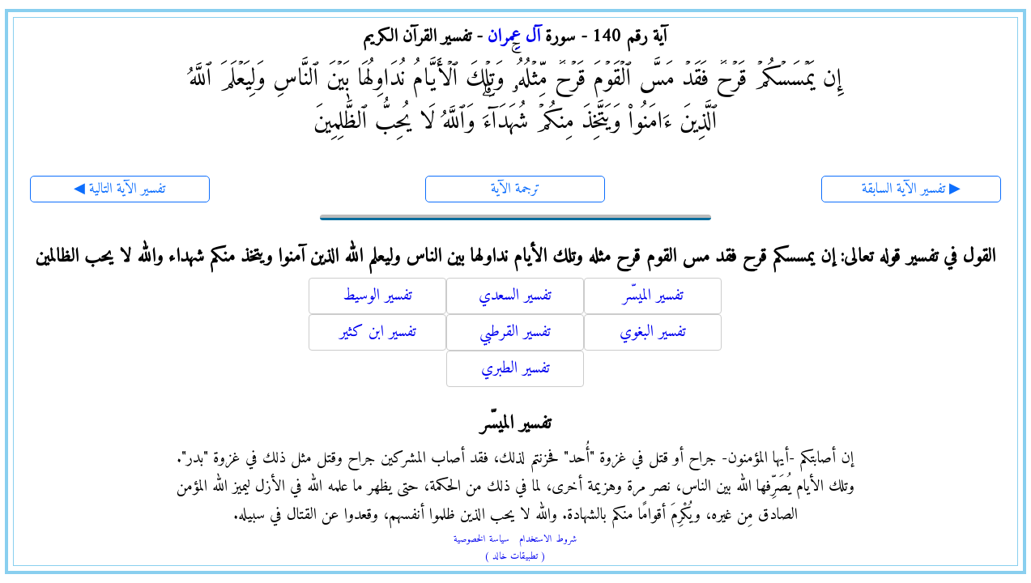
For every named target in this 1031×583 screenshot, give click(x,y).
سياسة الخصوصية (481, 539)
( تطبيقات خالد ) (515, 556)
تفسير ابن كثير (377, 332)
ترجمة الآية (515, 189)
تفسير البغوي (653, 332)
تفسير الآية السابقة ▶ (911, 189)
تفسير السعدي (515, 296)
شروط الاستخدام (548, 539)
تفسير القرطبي (515, 332)
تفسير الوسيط (377, 296)
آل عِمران (514, 37)
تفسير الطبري (515, 369)
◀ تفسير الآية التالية (119, 189)
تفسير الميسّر (653, 296)
